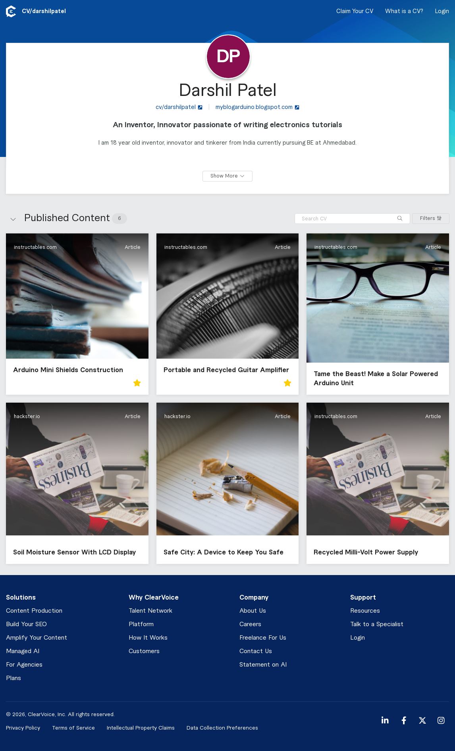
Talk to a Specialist (376, 624)
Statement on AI (263, 665)
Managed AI (22, 651)
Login (442, 11)
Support (363, 597)
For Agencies (24, 665)
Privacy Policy (23, 727)
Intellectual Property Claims (141, 727)
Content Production (34, 611)
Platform (141, 624)
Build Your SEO (26, 624)
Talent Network (150, 611)
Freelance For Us (262, 638)
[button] (77, 314)
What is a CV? (404, 11)
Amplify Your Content (36, 638)
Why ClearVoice (154, 597)
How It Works (148, 638)
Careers (250, 624)
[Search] (399, 218)
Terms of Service (73, 727)
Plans (13, 678)
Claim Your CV (354, 11)
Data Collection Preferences (222, 727)
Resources (365, 611)
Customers (144, 651)
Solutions (21, 597)
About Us (252, 611)
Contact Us (255, 651)
